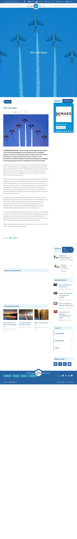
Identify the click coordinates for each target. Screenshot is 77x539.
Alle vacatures (68, 250)
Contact (16, 376)
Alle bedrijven (68, 101)
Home (2, 5)
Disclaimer (32, 376)
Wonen (58, 5)
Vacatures (39, 1)
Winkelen (54, 5)
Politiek (11, 5)
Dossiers (69, 1)
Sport (15, 5)
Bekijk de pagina (61, 127)
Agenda (31, 1)
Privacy (23, 376)
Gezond (62, 5)
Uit (50, 5)
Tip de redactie (50, 1)
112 (8, 5)
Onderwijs (20, 5)
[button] (55, 131)
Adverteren (60, 1)
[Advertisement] (26, 254)
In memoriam (68, 5)
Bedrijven (74, 5)
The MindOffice (69, 383)
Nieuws (6, 5)
